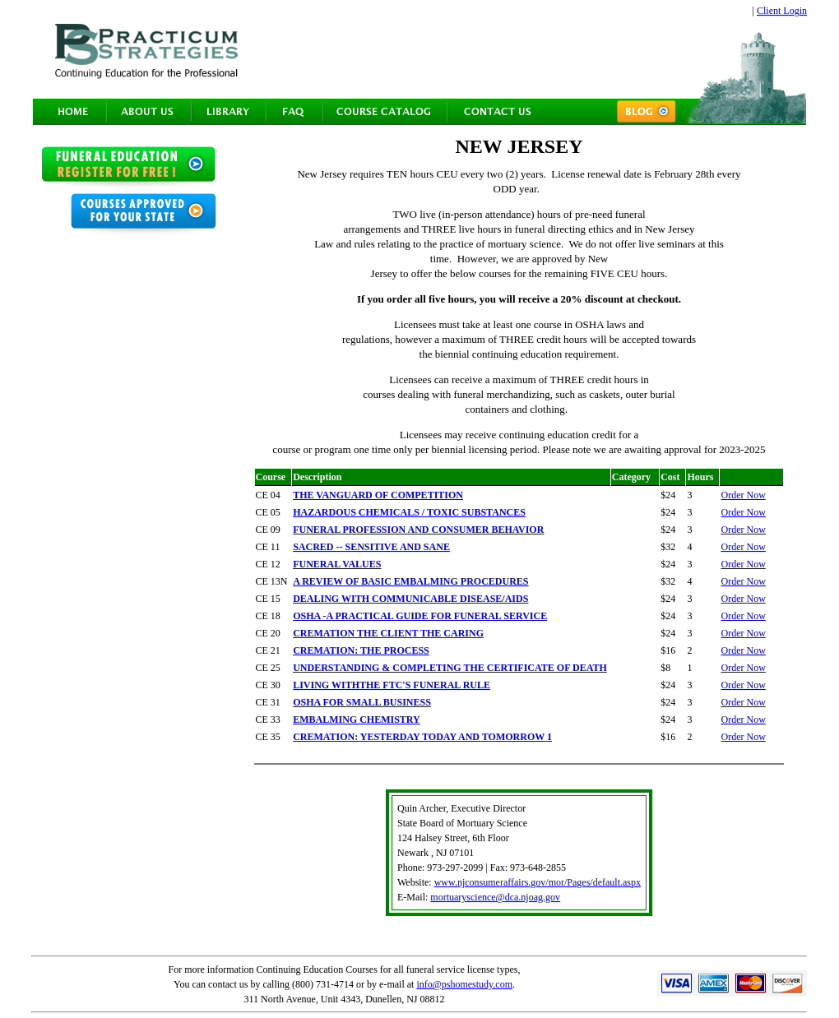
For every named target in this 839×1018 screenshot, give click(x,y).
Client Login (782, 10)
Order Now (743, 495)
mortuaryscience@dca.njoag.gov (495, 897)
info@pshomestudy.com (464, 984)
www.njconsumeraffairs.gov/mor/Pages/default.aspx (537, 882)
